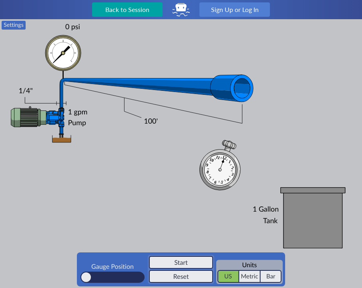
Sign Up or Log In (235, 9)
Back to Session (127, 9)
